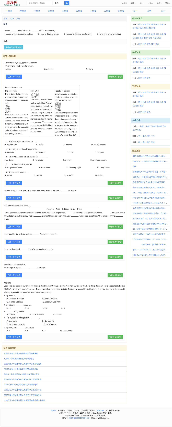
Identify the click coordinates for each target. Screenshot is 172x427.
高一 (135, 11)
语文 (140, 24)
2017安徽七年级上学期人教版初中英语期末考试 (22, 395)
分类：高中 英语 (13, 77)
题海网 (53, 410)
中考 (153, 136)
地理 (141, 28)
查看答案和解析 (115, 77)
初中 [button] (142, 3)
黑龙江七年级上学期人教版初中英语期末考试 (21, 374)
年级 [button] (159, 3)
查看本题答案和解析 (13, 47)
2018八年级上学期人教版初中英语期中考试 (21, 385)
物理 (153, 24)
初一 (140, 136)
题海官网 (100, 410)
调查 (134, 167)
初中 (12, 19)
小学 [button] (150, 3)
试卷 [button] (167, 3)
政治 (137, 28)
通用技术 (151, 28)
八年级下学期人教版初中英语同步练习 (19, 359)
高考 (153, 142)
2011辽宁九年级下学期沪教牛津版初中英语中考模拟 (24, 400)
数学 (144, 24)
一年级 (9, 11)
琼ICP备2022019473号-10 (79, 418)
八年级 (107, 11)
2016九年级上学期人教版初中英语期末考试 (21, 369)
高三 (163, 11)
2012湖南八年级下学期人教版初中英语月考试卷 (22, 364)
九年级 (121, 11)
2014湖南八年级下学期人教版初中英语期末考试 (22, 379)
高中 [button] (133, 3)
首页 (5, 19)
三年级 (37, 11)
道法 (137, 38)
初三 (148, 136)
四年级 (51, 11)
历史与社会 (157, 38)
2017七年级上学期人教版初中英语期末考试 (21, 353)
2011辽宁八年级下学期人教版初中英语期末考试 (22, 390)
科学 (146, 38)
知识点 (124, 3)
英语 (18, 19)
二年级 (23, 11)
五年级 (65, 11)
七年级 (93, 11)
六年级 (79, 11)
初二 (144, 136)
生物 (161, 24)
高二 (149, 11)
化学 (157, 24)
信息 (146, 28)
